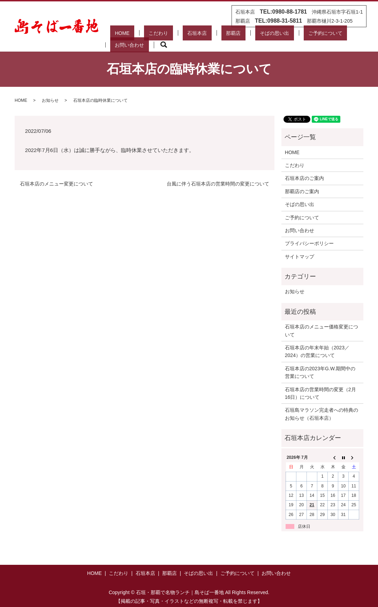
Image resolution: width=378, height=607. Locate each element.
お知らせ (50, 92)
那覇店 (209, 35)
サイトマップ (299, 248)
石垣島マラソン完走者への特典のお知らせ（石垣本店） (321, 405)
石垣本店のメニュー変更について (56, 175)
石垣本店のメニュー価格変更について (321, 322)
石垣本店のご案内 (304, 170)
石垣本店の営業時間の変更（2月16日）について (320, 384)
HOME (126, 35)
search (353, 35)
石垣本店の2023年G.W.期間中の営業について (320, 364)
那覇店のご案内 (302, 183)
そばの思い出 (240, 35)
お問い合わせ (323, 35)
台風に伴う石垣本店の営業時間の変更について (218, 175)
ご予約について (282, 35)
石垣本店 (182, 35)
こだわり (152, 35)
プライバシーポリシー (309, 235)
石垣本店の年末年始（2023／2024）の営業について (317, 343)
